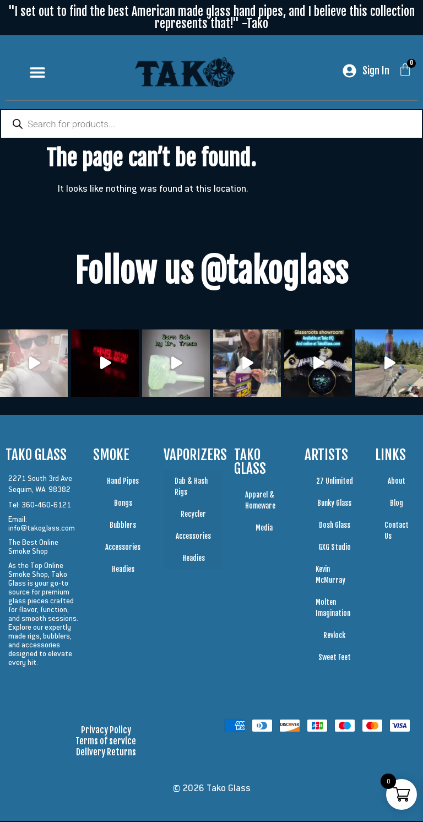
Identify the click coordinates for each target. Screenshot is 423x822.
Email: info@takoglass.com (41, 524)
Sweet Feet (334, 658)
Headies (123, 570)
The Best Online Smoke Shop (33, 547)
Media (264, 528)
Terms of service (105, 742)
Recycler (193, 515)
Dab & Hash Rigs (191, 487)
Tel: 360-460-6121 (39, 506)
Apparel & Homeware (260, 501)
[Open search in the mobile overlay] (211, 125)
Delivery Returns (106, 753)
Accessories (122, 548)
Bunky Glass (334, 504)
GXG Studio (334, 548)
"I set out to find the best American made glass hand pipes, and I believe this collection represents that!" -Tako (211, 17)
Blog (396, 504)
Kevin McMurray (330, 576)
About (396, 482)
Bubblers (123, 526)
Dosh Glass (334, 526)
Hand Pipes (123, 482)
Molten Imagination (333, 609)
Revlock (334, 636)
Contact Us (396, 532)
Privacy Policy (106, 731)
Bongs (123, 504)
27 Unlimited (334, 482)
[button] (37, 72)
